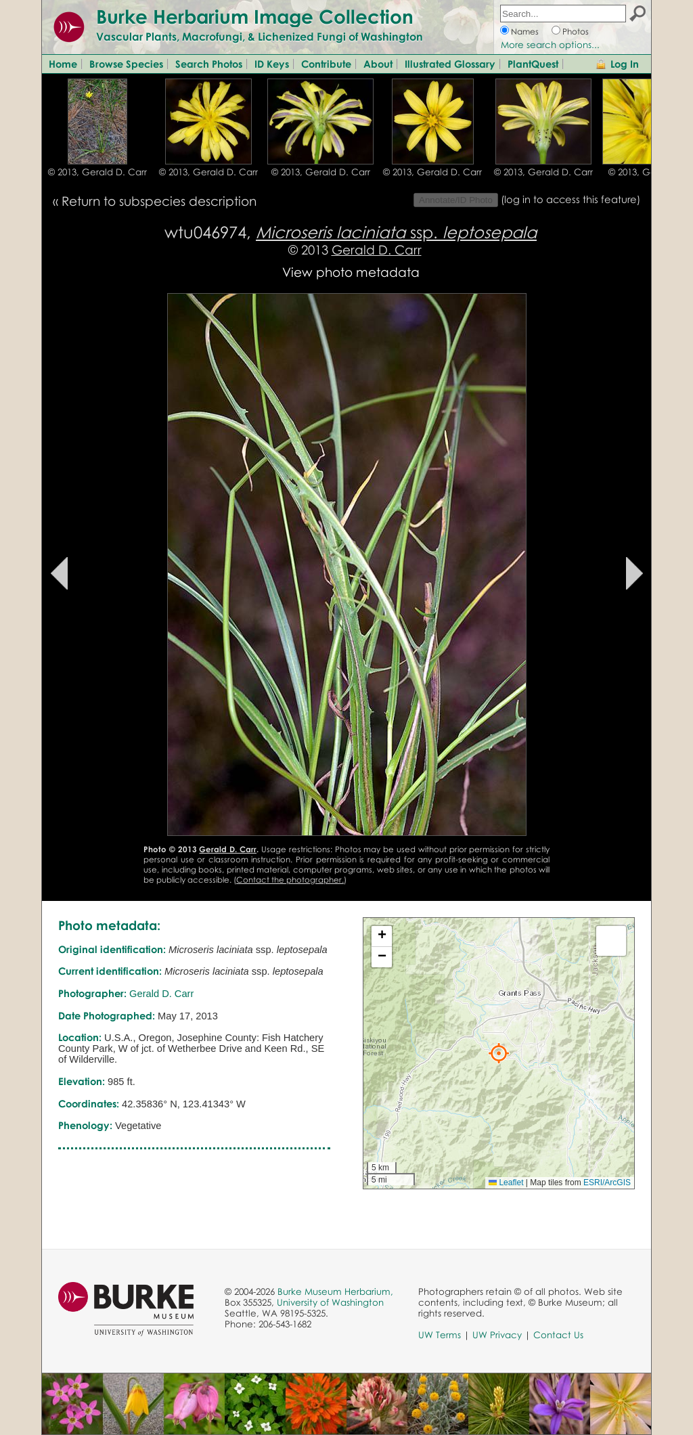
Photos (575, 31)
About (378, 64)
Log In (624, 64)
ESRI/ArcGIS (607, 1182)
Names (525, 31)
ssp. (396, 232)
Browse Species (126, 64)
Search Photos (208, 64)
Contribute (326, 64)
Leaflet (506, 1182)
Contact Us (558, 1334)
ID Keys (271, 64)
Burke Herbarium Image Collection (254, 16)
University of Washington (330, 1302)
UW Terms (439, 1334)
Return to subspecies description (159, 200)
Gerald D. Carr (377, 249)
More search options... (550, 44)
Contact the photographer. (290, 880)
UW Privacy (497, 1334)
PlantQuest (533, 64)
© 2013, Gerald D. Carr (97, 172)
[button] (499, 1053)
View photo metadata (351, 272)
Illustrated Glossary (450, 64)
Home (63, 64)
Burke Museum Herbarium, (335, 1291)
